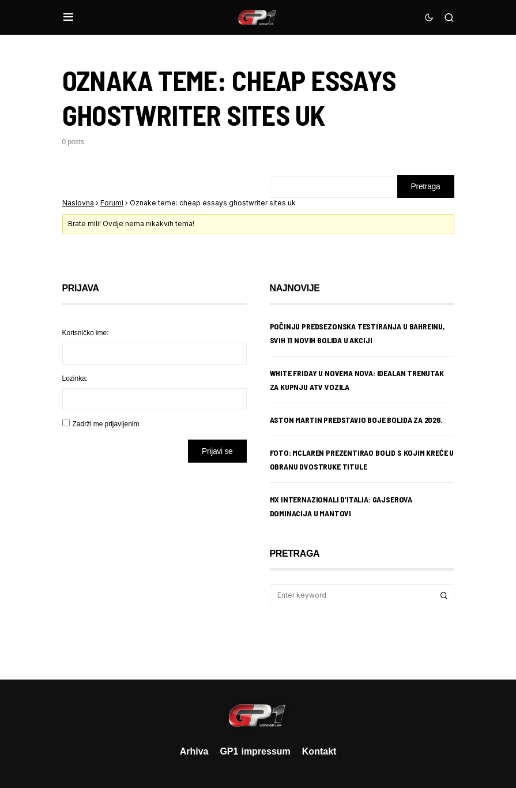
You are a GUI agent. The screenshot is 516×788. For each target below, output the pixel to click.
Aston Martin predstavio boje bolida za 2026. (356, 420)
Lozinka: (75, 378)
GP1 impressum (255, 751)
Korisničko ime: (85, 332)
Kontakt (319, 751)
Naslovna (78, 202)
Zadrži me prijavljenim (106, 423)
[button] (68, 17)
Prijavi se (217, 451)
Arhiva (194, 751)
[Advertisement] (154, 562)
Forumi (111, 202)
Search (444, 595)
